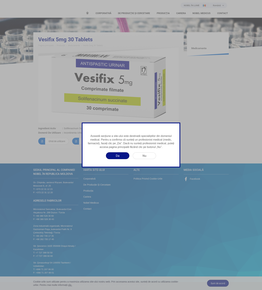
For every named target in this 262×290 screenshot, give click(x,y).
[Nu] (144, 155)
